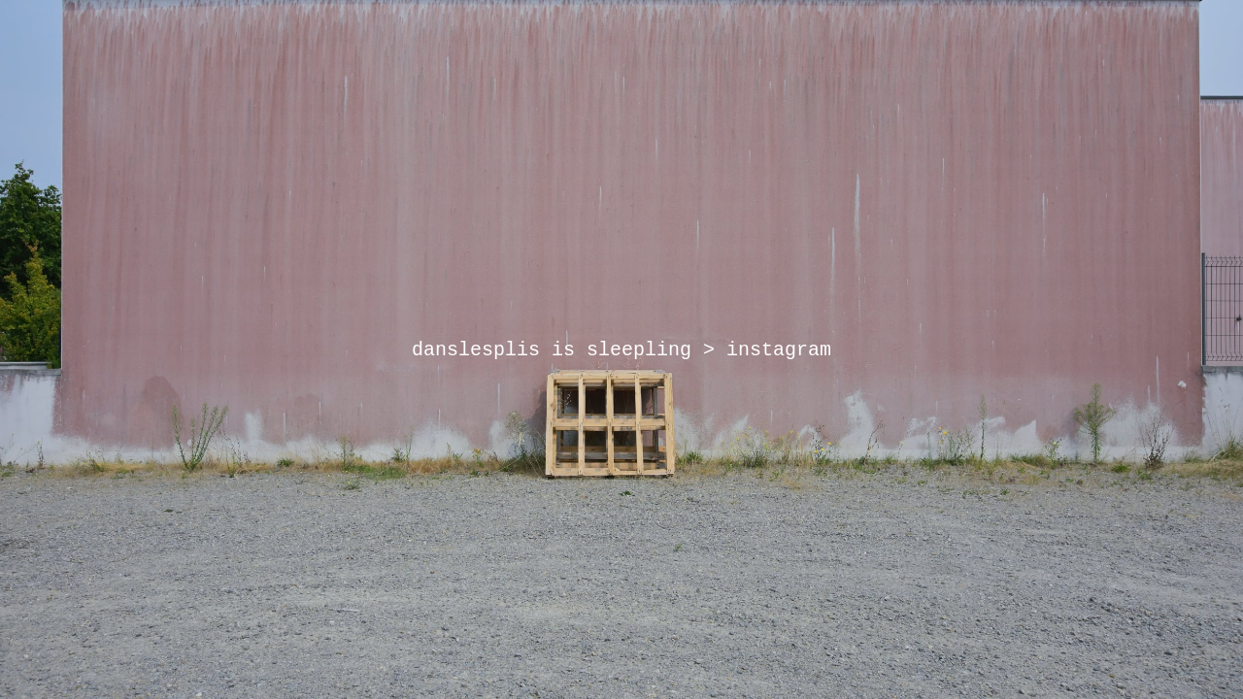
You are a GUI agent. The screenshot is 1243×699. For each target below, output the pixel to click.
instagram (778, 350)
